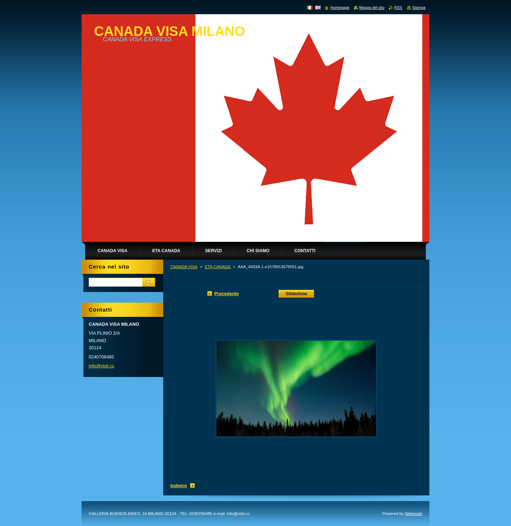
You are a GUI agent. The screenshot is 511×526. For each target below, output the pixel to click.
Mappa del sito (371, 7)
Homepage (339, 7)
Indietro (178, 485)
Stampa (418, 7)
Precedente (226, 293)
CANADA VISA (183, 267)
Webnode (413, 513)
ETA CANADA (218, 267)
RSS (398, 7)
